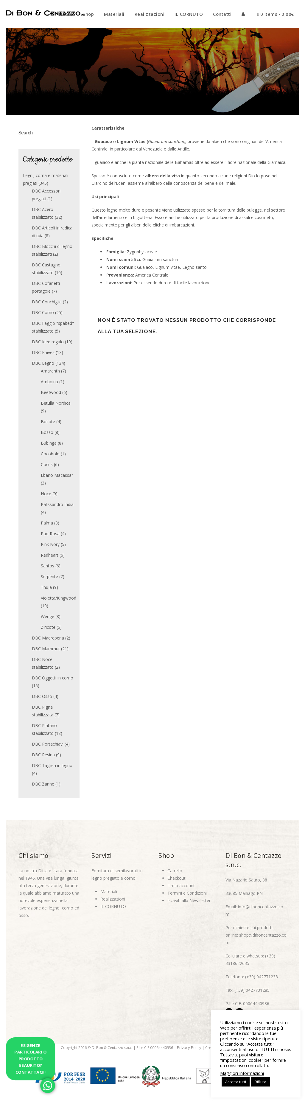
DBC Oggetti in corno (52, 678)
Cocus (47, 464)
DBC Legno (43, 363)
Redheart (49, 555)
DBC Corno (43, 312)
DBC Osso (42, 696)
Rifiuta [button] (260, 1081)
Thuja (46, 587)
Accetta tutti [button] (235, 1081)
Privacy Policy (189, 1047)
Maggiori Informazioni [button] (242, 1073)
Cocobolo (50, 454)
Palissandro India (57, 504)
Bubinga (49, 443)
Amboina (49, 381)
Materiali (108, 891)
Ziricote (48, 627)
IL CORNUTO (113, 906)
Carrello (174, 870)
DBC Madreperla (48, 638)
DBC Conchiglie (47, 302)
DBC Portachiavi (47, 744)
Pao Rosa (50, 533)
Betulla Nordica (56, 403)
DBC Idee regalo (48, 341)
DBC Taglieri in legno (52, 765)
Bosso (47, 432)
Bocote (48, 421)
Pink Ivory (50, 544)
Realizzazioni (112, 899)
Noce (46, 493)
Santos (47, 566)
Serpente (49, 576)
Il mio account (181, 885)
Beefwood (51, 392)
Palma (47, 523)
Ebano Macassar (57, 475)
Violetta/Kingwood (58, 598)
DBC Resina (43, 755)
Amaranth (50, 371)
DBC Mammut (46, 648)
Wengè (47, 616)
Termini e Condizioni (187, 893)
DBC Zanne (43, 784)
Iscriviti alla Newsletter (189, 900)
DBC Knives (43, 352)
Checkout (176, 878)
